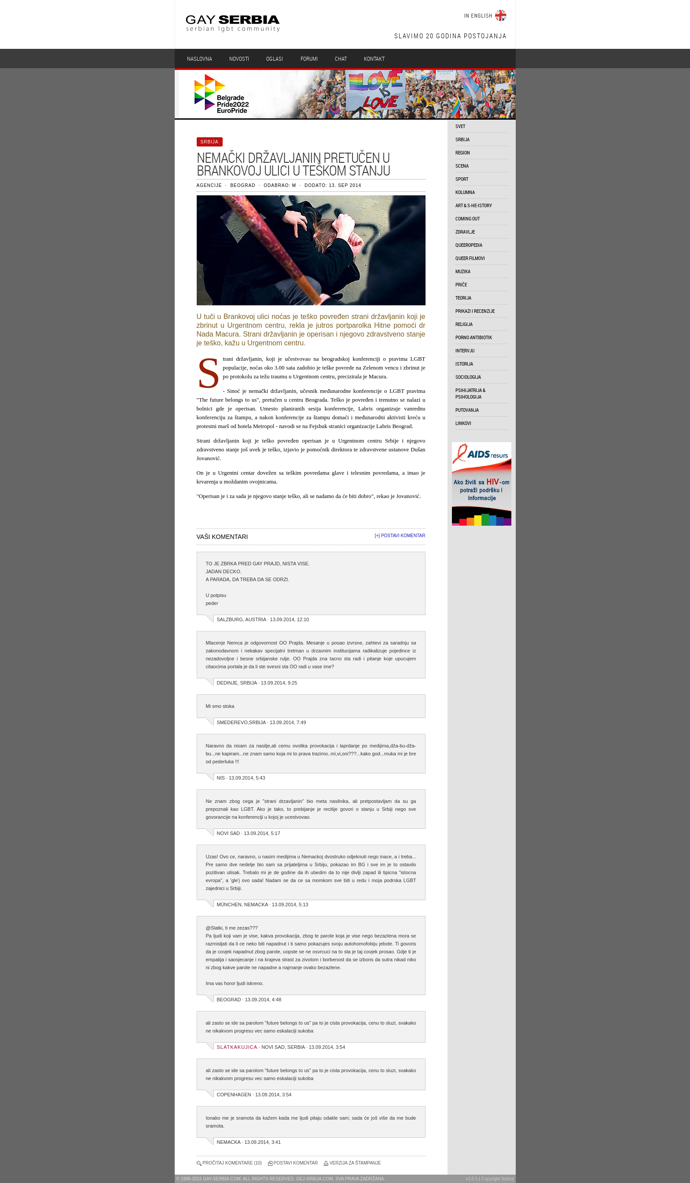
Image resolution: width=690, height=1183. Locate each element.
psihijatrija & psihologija (470, 393)
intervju (464, 350)
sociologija (468, 377)
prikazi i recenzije (475, 311)
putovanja (467, 410)
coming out (467, 218)
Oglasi (274, 58)
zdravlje (465, 231)
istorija (464, 363)
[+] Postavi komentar (400, 535)
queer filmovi (470, 258)
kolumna (465, 192)
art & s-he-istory (473, 205)
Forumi (309, 58)
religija (464, 324)
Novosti (239, 58)
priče (461, 284)
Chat (341, 58)
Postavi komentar (296, 1163)
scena (462, 165)
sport (461, 179)
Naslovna (199, 58)
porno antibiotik (473, 337)
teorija (463, 297)
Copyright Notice (497, 1178)
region (462, 152)
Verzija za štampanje (355, 1163)
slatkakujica (237, 1047)
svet (460, 126)
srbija (462, 139)
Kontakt (374, 58)
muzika (462, 271)
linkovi (463, 423)
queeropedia (468, 245)
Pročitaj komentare (227, 1163)
